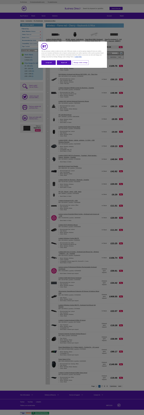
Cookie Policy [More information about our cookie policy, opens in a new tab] (78, 57)
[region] (72, 55)
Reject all (64, 62)
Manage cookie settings (81, 62)
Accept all (49, 62)
